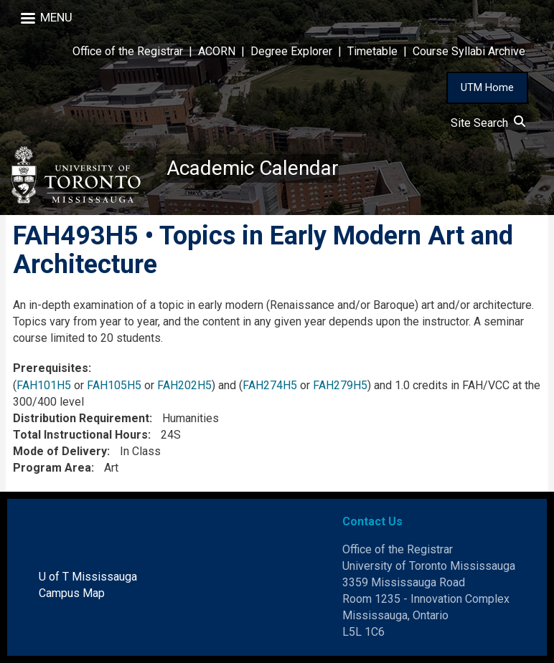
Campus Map (72, 593)
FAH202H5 (184, 385)
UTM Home (487, 87)
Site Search (488, 123)
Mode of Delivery (60, 451)
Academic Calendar (252, 168)
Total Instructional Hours (80, 435)
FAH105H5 (114, 385)
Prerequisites (50, 368)
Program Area (52, 467)
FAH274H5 (270, 385)
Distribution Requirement (81, 418)
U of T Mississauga (88, 576)
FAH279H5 (340, 385)
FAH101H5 (44, 385)
